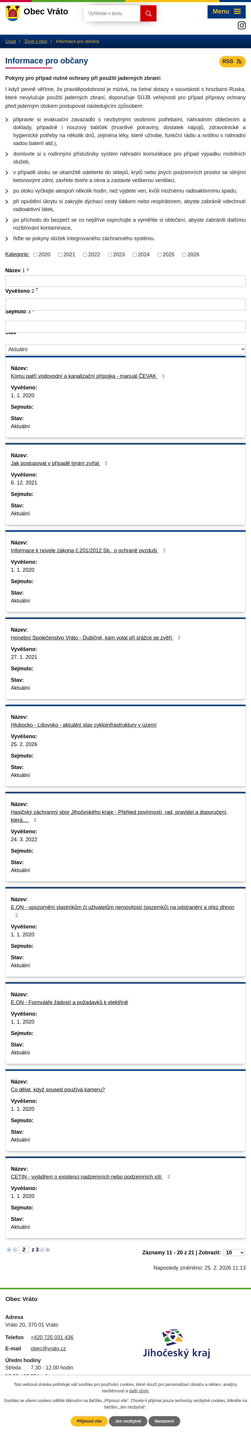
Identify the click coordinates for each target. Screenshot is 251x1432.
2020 (44, 255)
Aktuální (20, 426)
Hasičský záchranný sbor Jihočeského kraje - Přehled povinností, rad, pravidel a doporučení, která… (119, 816)
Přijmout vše (89, 1421)
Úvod (10, 41)
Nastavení (164, 1421)
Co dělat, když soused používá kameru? (58, 1090)
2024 (144, 255)
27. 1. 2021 (24, 657)
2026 (193, 255)
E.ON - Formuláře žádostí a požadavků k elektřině (69, 1002)
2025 (168, 255)
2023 (119, 255)
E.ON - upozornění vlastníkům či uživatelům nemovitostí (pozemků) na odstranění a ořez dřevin (122, 911)
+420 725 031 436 (52, 1337)
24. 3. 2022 (24, 839)
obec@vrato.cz (48, 1349)
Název (15, 270)
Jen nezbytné (128, 1421)
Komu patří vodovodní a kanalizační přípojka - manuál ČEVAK (89, 376)
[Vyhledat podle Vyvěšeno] (125, 304)
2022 (94, 255)
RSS (233, 61)
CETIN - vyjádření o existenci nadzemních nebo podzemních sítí (91, 1177)
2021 (69, 255)
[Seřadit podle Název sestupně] (28, 270)
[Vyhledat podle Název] (125, 281)
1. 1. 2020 (22, 395)
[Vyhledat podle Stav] (125, 349)
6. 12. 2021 (24, 483)
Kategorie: (17, 254)
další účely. (139, 1391)
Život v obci (36, 41)
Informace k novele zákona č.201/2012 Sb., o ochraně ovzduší (89, 550)
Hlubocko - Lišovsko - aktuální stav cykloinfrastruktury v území (83, 725)
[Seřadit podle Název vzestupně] (28, 268)
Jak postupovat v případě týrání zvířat (60, 463)
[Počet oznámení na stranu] (234, 1252)
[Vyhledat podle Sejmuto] (125, 327)
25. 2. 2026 (24, 744)
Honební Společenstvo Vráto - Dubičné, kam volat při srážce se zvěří (97, 638)
